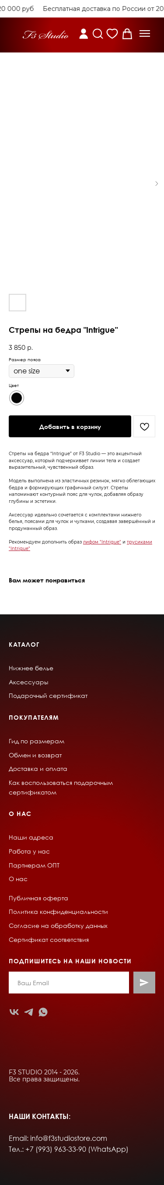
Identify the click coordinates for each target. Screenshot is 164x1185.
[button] (145, 33)
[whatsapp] (43, 1012)
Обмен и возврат (35, 755)
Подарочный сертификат (48, 695)
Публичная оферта (38, 898)
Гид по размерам (36, 741)
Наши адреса (31, 837)
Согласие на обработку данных (58, 925)
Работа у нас (29, 851)
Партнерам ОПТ (34, 865)
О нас (18, 879)
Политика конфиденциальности (58, 911)
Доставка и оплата (38, 768)
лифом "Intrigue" (102, 542)
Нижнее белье (31, 668)
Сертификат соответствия (49, 939)
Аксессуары (28, 682)
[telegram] (28, 1012)
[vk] (14, 1012)
